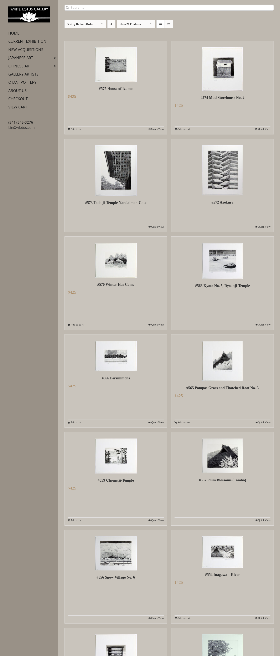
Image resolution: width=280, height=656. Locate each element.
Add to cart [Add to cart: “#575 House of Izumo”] (77, 129)
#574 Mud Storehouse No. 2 (222, 98)
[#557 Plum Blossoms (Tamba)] (222, 452)
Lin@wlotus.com (21, 127)
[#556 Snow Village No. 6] (116, 550)
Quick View (157, 129)
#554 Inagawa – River (222, 575)
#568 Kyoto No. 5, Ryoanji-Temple (222, 286)
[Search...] (169, 8)
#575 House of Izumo (116, 89)
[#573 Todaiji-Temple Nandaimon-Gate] (116, 167)
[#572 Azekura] (222, 167)
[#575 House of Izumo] (116, 61)
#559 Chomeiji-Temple (116, 480)
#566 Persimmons (116, 378)
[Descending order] (111, 24)
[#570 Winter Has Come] (116, 257)
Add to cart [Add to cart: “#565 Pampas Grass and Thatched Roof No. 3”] (183, 422)
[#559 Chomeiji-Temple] (116, 452)
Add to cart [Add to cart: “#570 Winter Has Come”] (77, 324)
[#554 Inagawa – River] (222, 549)
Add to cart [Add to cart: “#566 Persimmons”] (77, 422)
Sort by (80, 24)
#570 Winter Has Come (115, 284)
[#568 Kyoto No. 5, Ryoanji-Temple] (222, 258)
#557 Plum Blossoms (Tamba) (222, 480)
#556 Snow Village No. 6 (116, 577)
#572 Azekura (223, 202)
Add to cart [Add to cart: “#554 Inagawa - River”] (183, 618)
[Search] (67, 8)
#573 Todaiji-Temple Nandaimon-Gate (115, 203)
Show (130, 24)
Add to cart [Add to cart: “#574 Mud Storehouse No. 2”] (183, 129)
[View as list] (169, 24)
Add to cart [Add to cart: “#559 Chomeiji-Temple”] (77, 520)
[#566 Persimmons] (116, 352)
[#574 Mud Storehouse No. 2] (222, 66)
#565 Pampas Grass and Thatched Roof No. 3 (222, 388)
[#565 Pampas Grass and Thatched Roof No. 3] (222, 357)
